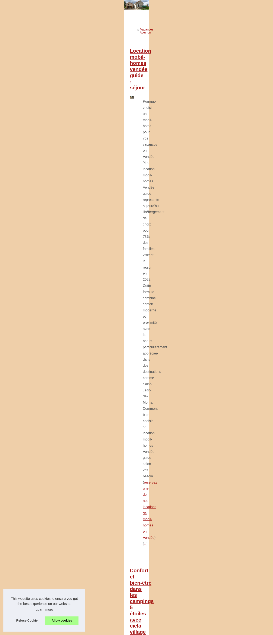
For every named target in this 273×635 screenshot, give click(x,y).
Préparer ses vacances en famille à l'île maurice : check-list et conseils (156, 602)
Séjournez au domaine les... (33, 377)
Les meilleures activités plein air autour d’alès (139, 565)
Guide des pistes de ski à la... (34, 330)
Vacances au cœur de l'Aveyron (35, 151)
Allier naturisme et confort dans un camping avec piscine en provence (155, 528)
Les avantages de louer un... (33, 260)
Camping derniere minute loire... (36, 231)
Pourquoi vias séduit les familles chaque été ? (139, 587)
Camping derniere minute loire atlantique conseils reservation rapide (154, 521)
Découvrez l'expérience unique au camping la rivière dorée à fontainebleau (158, 617)
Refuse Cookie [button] (27, 620)
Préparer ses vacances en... (33, 349)
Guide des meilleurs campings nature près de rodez (143, 595)
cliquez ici (129, 408)
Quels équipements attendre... (34, 320)
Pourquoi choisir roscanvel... (33, 250)
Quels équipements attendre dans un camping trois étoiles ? (149, 573)
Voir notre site (23, 122)
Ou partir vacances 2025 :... (33, 368)
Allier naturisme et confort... (32, 241)
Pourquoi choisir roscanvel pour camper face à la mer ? (145, 536)
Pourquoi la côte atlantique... (33, 292)
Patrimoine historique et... (31, 161)
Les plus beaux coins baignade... (36, 302)
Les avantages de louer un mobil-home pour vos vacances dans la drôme (158, 543)
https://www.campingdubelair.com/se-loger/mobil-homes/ (188, 337)
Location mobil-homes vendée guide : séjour (129, 132)
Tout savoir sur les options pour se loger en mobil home (143, 286)
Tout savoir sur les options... (33, 203)
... (165, 188)
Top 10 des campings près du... (35, 212)
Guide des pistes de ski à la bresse (131, 580)
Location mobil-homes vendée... (35, 184)
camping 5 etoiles (131, 260)
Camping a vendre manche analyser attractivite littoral (144, 514)
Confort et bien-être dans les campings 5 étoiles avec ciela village (154, 215)
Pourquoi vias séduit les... (31, 339)
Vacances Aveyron (97, 113)
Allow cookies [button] (62, 620)
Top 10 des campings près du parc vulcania (127, 435)
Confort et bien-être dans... (32, 193)
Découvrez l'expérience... (31, 358)
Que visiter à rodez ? (122, 609)
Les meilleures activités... (31, 311)
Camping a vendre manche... (33, 222)
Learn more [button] (44, 609)
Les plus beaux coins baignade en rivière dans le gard (144, 558)
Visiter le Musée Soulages (31, 142)
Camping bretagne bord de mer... (36, 269)
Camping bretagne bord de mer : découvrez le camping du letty (151, 551)
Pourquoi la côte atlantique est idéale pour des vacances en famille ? (158, 364)
